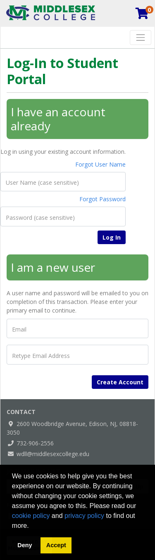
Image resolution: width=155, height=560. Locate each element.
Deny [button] (24, 545)
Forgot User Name (100, 164)
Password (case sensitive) (40, 218)
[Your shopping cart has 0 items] (143, 15)
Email (19, 329)
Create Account (120, 382)
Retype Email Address (41, 356)
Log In (112, 237)
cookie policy (31, 515)
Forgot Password (102, 199)
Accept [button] (56, 545)
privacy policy (84, 515)
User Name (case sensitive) (42, 183)
